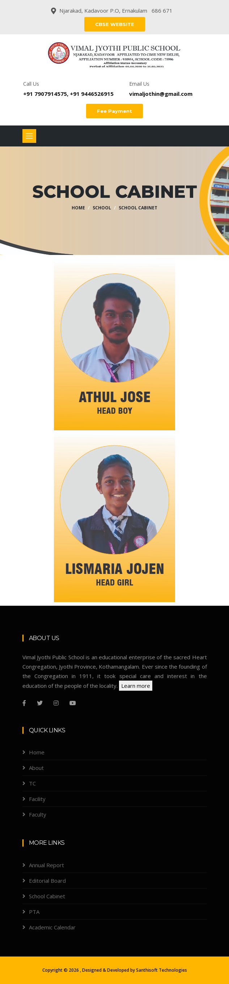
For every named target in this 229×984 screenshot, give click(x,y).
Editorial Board (47, 880)
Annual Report (46, 865)
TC (32, 783)
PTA (34, 911)
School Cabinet (138, 208)
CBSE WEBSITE (114, 24)
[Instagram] (56, 703)
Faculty (37, 814)
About (36, 767)
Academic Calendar (52, 927)
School (102, 208)
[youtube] (73, 703)
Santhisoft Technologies (161, 970)
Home (78, 208)
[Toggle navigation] (29, 136)
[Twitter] (39, 703)
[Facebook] (24, 703)
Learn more (135, 685)
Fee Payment (114, 111)
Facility (37, 798)
